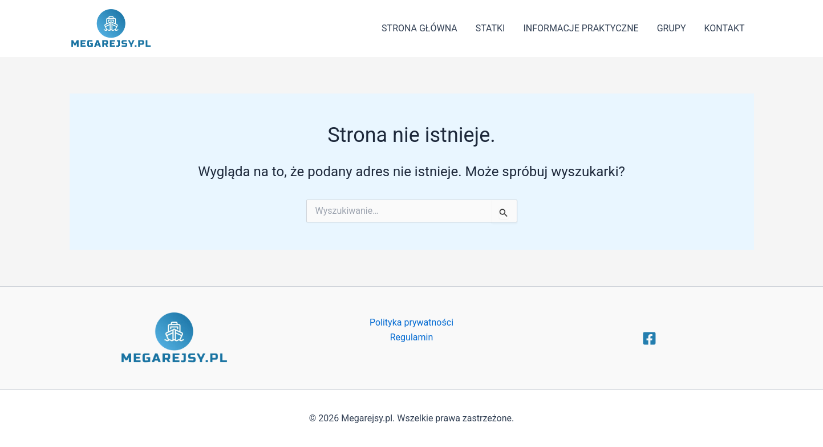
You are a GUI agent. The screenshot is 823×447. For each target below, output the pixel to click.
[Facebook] (649, 338)
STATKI (490, 28)
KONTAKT (724, 28)
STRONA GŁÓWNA (419, 28)
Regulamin (411, 337)
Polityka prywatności (411, 322)
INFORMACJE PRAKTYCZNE (580, 28)
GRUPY (671, 28)
